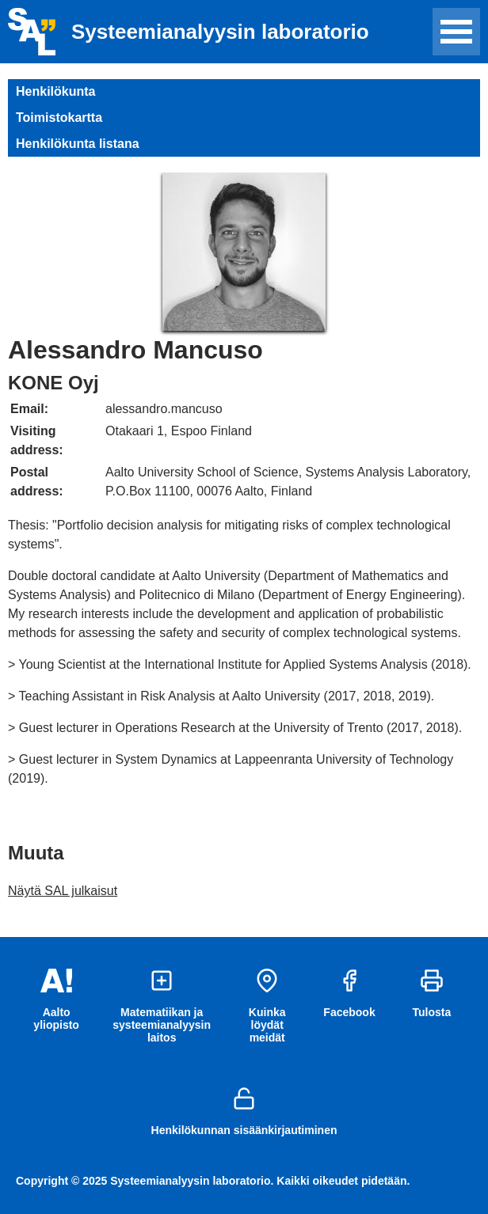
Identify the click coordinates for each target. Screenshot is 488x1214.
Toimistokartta (59, 117)
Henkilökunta (55, 91)
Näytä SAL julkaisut (62, 890)
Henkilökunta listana (77, 143)
